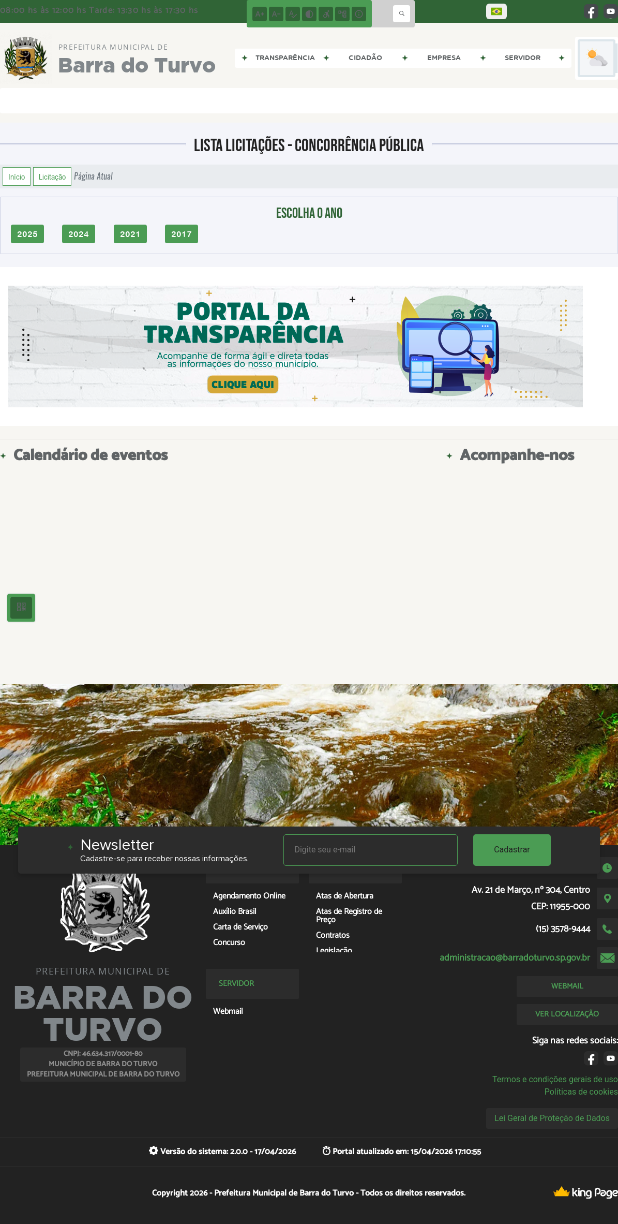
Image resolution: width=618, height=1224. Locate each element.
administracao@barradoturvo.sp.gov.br (515, 958)
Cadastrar (512, 849)
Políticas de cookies (581, 1092)
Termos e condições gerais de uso (555, 1079)
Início (16, 176)
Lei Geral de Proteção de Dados (552, 1118)
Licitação (52, 176)
